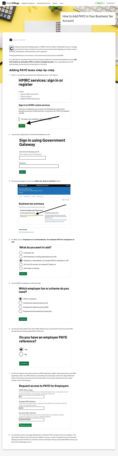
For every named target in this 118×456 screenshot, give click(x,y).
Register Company (28, 3)
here (16, 75)
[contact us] (111, 3)
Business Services (44, 3)
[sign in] (99, 3)
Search (55, 3)
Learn (61, 3)
